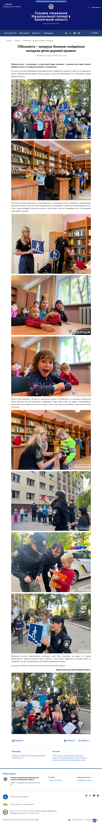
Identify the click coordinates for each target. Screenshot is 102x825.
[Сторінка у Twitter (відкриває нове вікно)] (70, 33)
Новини (17, 41)
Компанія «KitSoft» (78, 820)
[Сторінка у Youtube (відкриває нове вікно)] (74, 33)
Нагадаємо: (15, 666)
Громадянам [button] (48, 33)
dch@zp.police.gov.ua (84, 780)
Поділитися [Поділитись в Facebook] (70, 740)
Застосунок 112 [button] (10, 33)
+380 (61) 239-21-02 (55, 780)
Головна (9, 41)
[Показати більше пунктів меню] (63, 33)
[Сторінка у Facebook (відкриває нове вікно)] (66, 33)
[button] (11, 774)
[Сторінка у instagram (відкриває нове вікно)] (79, 33)
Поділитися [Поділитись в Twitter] (85, 740)
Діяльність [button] (36, 33)
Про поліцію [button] (24, 33)
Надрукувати (19, 740)
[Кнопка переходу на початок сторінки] (95, 821)
